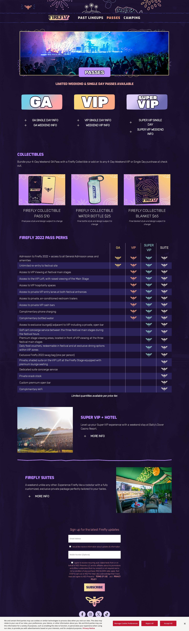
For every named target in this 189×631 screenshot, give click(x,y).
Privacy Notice (89, 629)
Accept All (168, 624)
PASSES (113, 18)
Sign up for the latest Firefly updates (94, 529)
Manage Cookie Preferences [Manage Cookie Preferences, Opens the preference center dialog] (126, 624)
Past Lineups (90, 18)
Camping (132, 18)
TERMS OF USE (102, 577)
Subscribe (94, 587)
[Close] (185, 625)
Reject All (149, 624)
